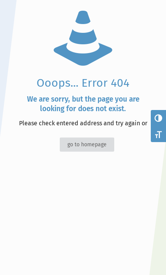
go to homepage (87, 144)
